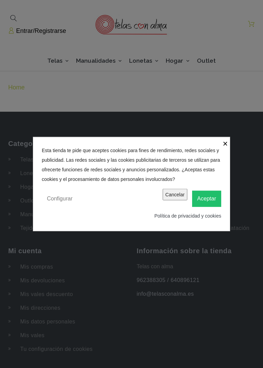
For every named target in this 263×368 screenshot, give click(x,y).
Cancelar (175, 194)
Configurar (60, 198)
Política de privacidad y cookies (187, 215)
